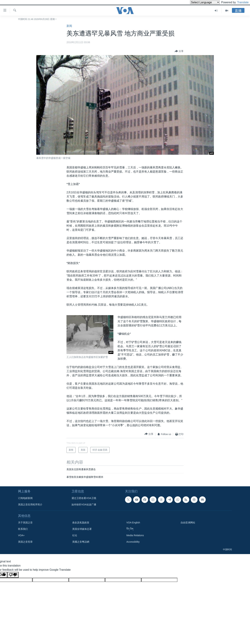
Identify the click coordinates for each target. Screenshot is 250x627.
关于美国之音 (25, 522)
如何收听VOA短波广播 (84, 504)
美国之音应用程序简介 (30, 504)
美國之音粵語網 (80, 541)
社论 (74, 535)
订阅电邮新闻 (25, 498)
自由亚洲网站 (188, 522)
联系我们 (23, 529)
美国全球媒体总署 (82, 529)
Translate (240, 2)
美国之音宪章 (25, 541)
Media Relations (135, 535)
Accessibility (133, 541)
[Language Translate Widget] (199, 2)
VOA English (133, 522)
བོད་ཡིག (129, 529)
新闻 (69, 25)
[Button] (179, 51)
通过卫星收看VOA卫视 (84, 498)
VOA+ (21, 535)
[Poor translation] (13, 575)
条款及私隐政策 (80, 522)
